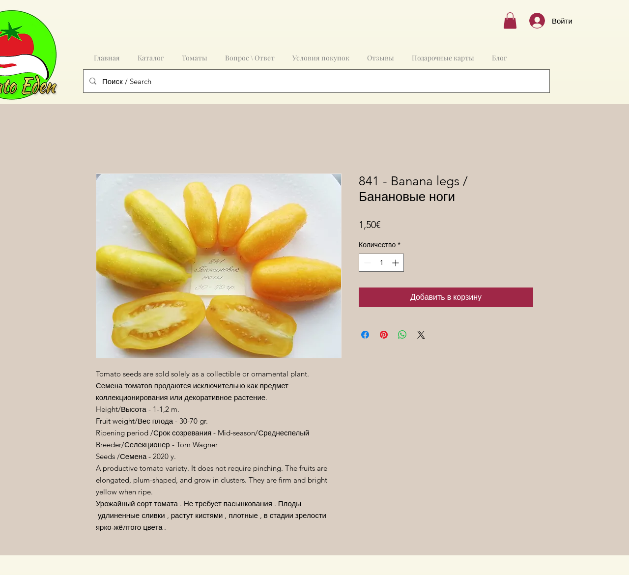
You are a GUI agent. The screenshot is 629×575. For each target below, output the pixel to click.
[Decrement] (366, 262)
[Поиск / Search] (315, 81)
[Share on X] (421, 335)
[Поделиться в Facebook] (365, 335)
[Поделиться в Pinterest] (384, 335)
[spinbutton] (381, 262)
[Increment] (396, 262)
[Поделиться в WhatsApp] (402, 335)
